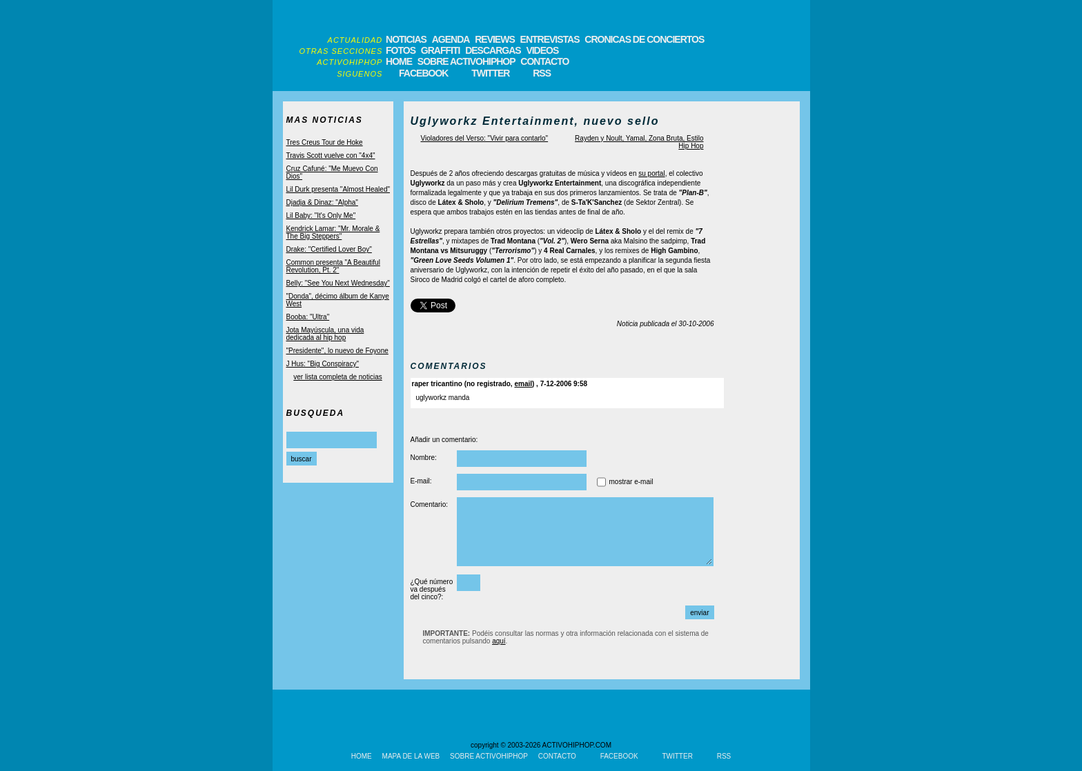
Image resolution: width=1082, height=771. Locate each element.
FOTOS (400, 50)
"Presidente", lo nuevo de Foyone (337, 350)
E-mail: (421, 481)
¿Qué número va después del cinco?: (432, 589)
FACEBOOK (423, 73)
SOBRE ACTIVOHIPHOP (466, 61)
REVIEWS (495, 39)
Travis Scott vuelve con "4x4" (330, 155)
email (523, 384)
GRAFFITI (440, 50)
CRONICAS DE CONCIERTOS (644, 39)
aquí (498, 641)
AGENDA (451, 39)
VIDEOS (542, 50)
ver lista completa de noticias (337, 377)
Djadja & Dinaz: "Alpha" (322, 202)
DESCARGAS (492, 50)
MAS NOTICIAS (324, 120)
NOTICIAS (406, 39)
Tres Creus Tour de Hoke (324, 142)
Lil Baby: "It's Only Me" (321, 215)
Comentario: (429, 504)
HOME (399, 61)
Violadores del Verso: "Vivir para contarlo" (485, 138)
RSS (542, 73)
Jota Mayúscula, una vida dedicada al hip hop (325, 333)
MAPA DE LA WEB (411, 756)
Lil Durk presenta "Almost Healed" (338, 189)
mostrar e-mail (631, 481)
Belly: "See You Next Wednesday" (338, 283)
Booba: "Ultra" (308, 317)
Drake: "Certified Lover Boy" (329, 249)
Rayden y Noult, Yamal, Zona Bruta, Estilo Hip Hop (639, 142)
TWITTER (490, 73)
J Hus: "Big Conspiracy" (322, 364)
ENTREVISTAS (550, 39)
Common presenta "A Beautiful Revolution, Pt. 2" (333, 266)
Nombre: (424, 457)
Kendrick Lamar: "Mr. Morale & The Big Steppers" (333, 232)
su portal (651, 173)
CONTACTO (544, 61)
